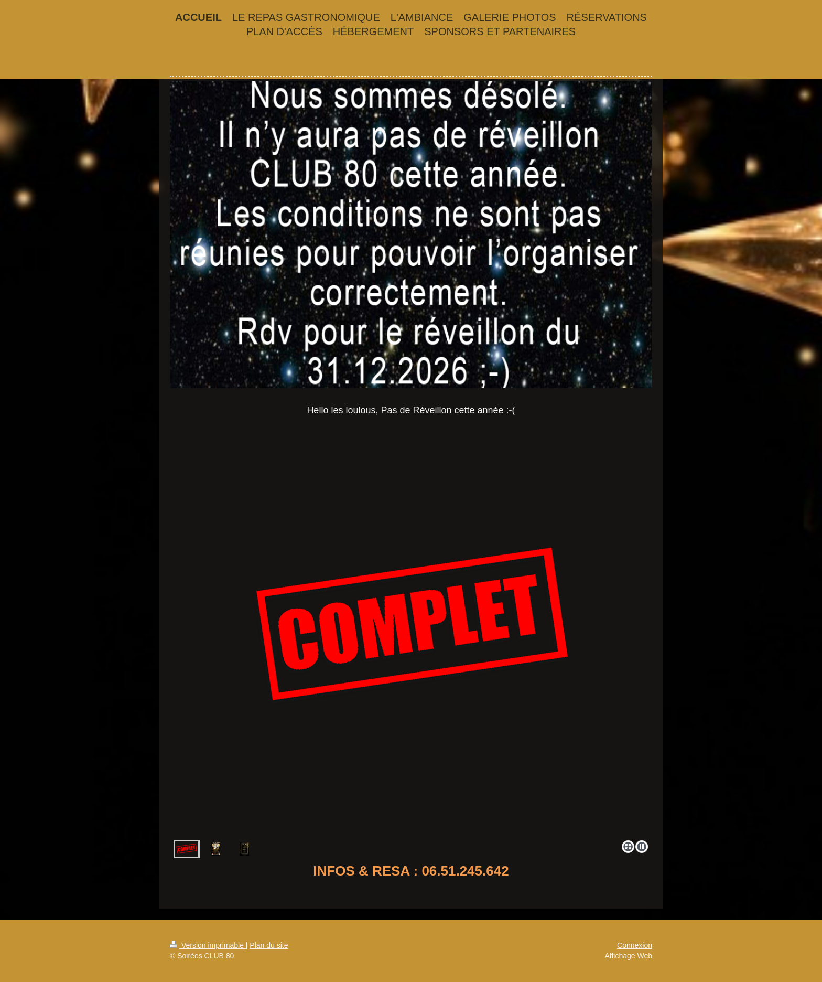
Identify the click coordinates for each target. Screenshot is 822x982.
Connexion (634, 945)
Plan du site (269, 945)
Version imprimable (208, 945)
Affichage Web (628, 956)
